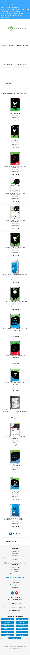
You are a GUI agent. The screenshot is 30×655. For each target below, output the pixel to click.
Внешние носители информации (8, 82)
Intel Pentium (22, 619)
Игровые (22, 635)
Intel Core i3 (22, 622)
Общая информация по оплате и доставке (15, 563)
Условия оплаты (15, 567)
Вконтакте (12, 593)
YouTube (16, 593)
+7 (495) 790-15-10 (16, 600)
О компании (15, 551)
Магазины (15, 553)
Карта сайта (15, 587)
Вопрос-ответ (15, 582)
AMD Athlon (7, 622)
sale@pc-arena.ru (16, 603)
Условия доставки (15, 569)
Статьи (15, 580)
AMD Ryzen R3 (22, 629)
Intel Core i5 (7, 625)
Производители (15, 585)
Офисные (14, 638)
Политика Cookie (6, 17)
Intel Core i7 (22, 625)
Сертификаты (15, 555)
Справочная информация (15, 578)
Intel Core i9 (7, 629)
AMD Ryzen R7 (22, 632)
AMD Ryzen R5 (7, 632)
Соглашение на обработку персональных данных (15, 558)
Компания (15, 548)
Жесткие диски (21, 64)
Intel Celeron (7, 619)
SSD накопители (8, 64)
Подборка (7, 635)
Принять (26, 9)
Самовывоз (15, 571)
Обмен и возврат (15, 574)
